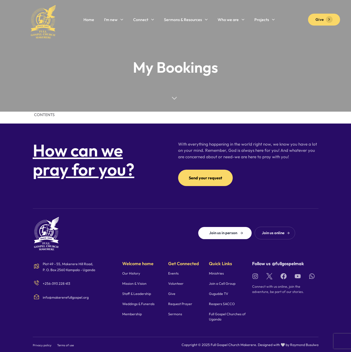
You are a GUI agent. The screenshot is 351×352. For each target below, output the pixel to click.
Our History (131, 273)
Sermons (175, 314)
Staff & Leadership (136, 293)
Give (171, 293)
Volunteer (176, 283)
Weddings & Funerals (138, 304)
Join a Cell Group (222, 283)
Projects (264, 19)
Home (88, 19)
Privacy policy (42, 345)
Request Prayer (180, 304)
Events (173, 273)
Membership (132, 314)
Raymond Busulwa (304, 345)
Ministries (216, 273)
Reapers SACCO (222, 304)
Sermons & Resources (186, 19)
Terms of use (65, 345)
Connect (143, 19)
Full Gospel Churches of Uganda (227, 316)
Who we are (231, 19)
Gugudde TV (218, 293)
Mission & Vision (134, 283)
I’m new (113, 19)
